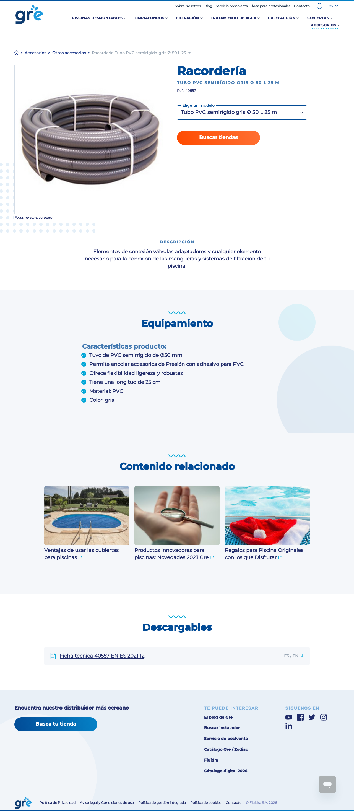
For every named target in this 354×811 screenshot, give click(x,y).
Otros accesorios (69, 52)
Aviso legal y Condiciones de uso (107, 803)
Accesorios (35, 52)
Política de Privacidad (58, 803)
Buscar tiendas (218, 137)
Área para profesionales (270, 6)
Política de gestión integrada (162, 803)
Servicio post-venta (232, 6)
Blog (208, 6)
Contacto (302, 6)
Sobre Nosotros (188, 6)
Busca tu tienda (55, 724)
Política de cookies (205, 803)
